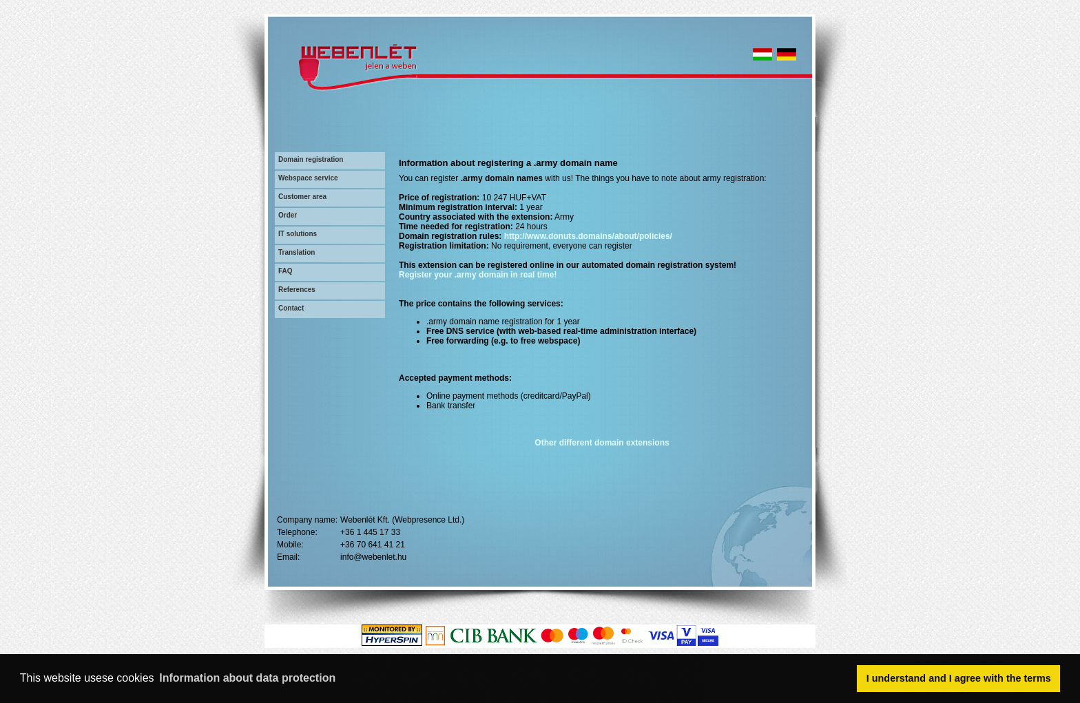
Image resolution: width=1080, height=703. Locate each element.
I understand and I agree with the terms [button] (958, 678)
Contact (291, 308)
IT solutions (297, 234)
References (296, 289)
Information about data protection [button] (247, 678)
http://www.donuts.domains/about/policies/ (588, 236)
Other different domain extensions (601, 443)
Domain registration (310, 159)
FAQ (285, 271)
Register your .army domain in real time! (478, 275)
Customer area (302, 196)
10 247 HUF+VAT (514, 197)
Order (287, 215)
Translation (296, 252)
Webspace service (308, 178)
